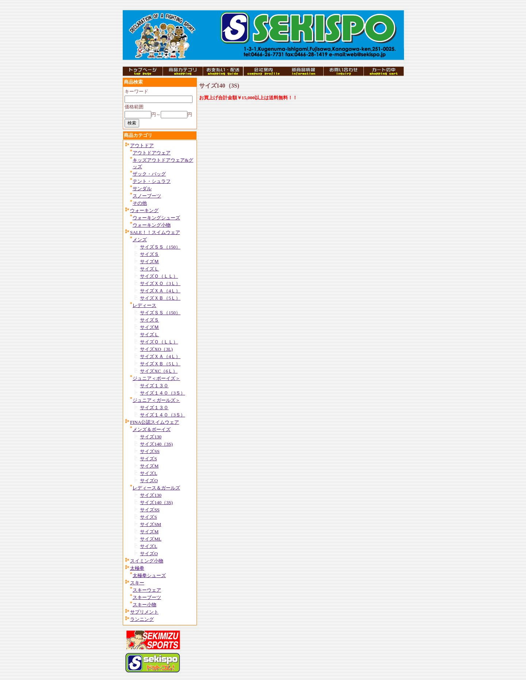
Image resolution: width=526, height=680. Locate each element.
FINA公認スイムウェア (154, 422)
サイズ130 (150, 436)
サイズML (150, 539)
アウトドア (142, 145)
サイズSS (149, 451)
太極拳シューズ (149, 575)
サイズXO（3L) (156, 349)
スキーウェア (147, 590)
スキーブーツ (147, 597)
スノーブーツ (147, 196)
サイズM (149, 466)
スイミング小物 (146, 561)
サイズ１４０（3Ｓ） (162, 393)
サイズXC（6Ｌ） (159, 371)
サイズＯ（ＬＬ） (159, 276)
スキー (137, 582)
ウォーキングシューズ (156, 217)
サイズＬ (149, 269)
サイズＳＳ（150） (160, 247)
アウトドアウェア (152, 152)
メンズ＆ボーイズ (152, 429)
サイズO (148, 480)
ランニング (142, 619)
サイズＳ (149, 254)
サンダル (142, 188)
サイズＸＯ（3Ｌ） (160, 283)
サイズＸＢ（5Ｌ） (160, 298)
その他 (140, 203)
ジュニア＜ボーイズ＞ (156, 378)
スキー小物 (144, 604)
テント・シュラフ (152, 181)
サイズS (148, 458)
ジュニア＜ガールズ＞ (156, 400)
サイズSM (150, 524)
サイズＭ (149, 261)
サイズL (148, 473)
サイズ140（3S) (156, 444)
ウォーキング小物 (152, 225)
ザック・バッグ (149, 174)
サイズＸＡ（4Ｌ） (160, 290)
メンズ (140, 239)
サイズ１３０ (154, 385)
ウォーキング (144, 210)
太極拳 (137, 568)
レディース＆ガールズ (156, 488)
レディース (144, 305)
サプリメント (144, 612)
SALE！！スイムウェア (155, 232)
